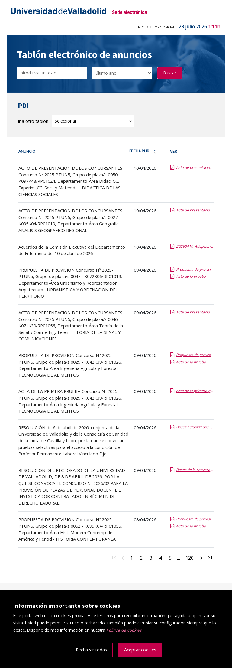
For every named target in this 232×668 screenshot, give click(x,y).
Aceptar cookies (140, 650)
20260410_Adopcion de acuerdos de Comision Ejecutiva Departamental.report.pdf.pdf (195, 246)
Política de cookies (123, 630)
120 (191, 558)
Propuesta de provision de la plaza (195, 269)
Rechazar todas (91, 650)
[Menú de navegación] (216, 12)
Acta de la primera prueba (195, 390)
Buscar (169, 72)
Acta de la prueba (191, 276)
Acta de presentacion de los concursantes (195, 167)
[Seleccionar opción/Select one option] (122, 73)
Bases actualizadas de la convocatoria (195, 427)
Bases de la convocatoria (195, 469)
